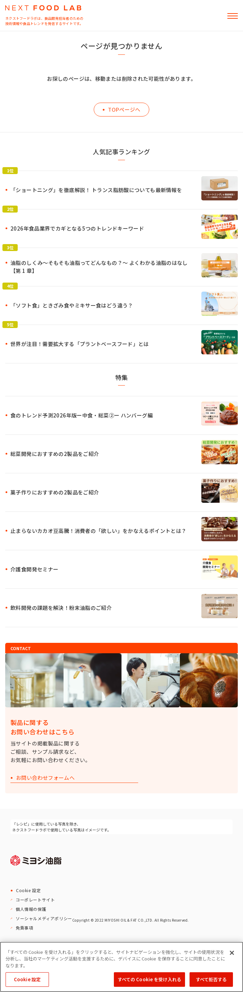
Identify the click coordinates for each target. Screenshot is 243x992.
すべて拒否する (211, 979)
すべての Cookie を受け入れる (149, 979)
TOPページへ (124, 109)
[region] (121, 967)
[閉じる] (232, 952)
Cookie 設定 (28, 890)
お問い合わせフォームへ (45, 778)
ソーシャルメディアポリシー (44, 918)
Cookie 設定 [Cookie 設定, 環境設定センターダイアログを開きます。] (27, 979)
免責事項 (24, 928)
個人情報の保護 (31, 909)
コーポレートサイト (35, 900)
